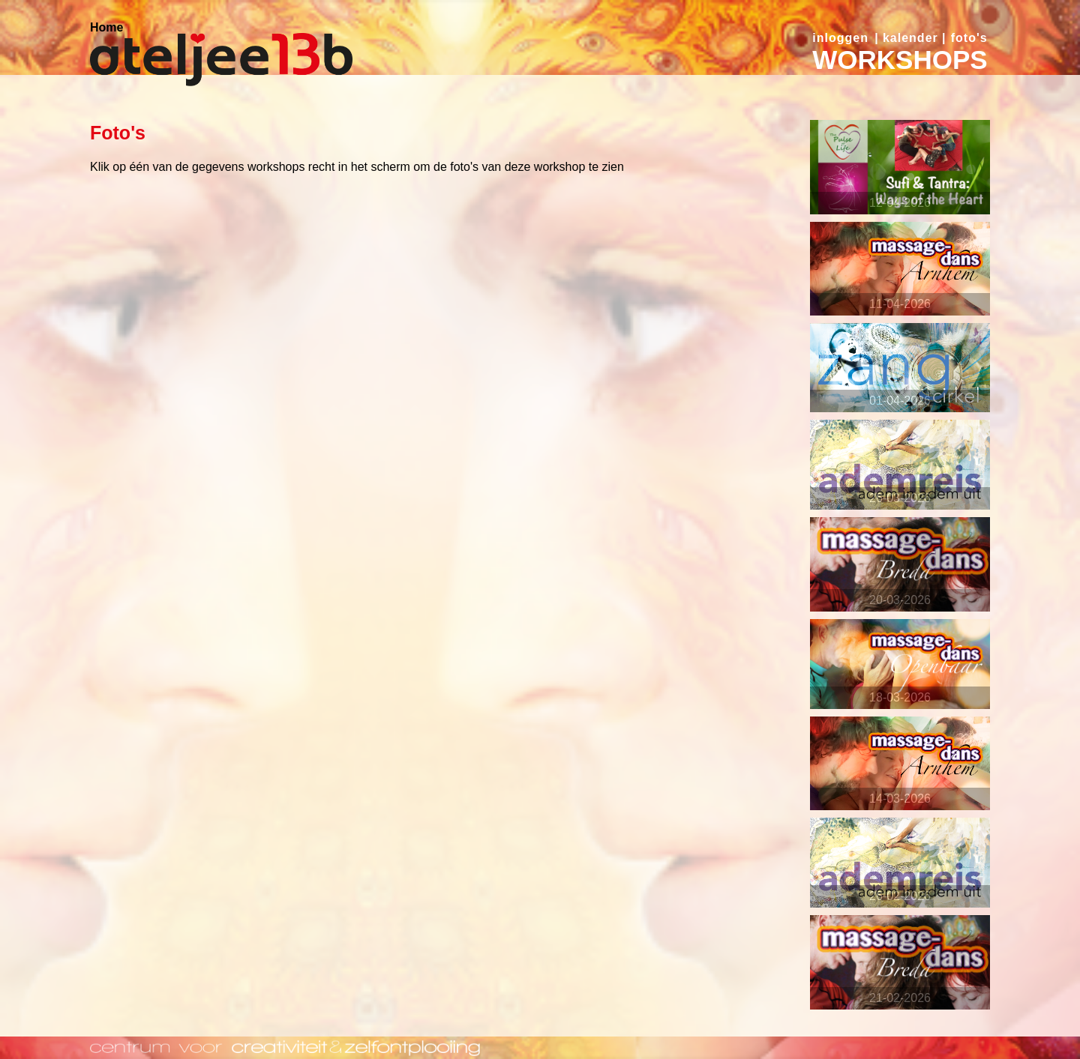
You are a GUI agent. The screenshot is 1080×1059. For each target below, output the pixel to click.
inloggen (840, 37)
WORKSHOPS (899, 59)
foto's (969, 37)
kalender (910, 37)
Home (106, 27)
